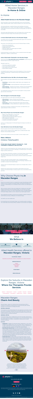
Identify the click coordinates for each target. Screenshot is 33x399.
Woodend (29, 293)
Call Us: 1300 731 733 (16, 232)
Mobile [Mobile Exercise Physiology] (16, 263)
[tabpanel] (16, 356)
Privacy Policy (7, 397)
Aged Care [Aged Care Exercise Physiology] (16, 265)
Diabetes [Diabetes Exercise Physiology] (16, 266)
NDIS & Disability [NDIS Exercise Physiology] (16, 264)
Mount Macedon (6, 293)
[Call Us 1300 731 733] (29, 1)
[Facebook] (15, 393)
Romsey (24, 293)
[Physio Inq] (8, 1)
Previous (5, 350)
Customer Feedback (18, 397)
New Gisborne (12, 293)
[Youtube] (19, 393)
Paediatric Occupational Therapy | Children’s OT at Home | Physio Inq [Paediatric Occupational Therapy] (16, 258)
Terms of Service (10, 397)
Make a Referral (22, 1)
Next (27, 350)
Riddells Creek (19, 293)
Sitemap (26, 397)
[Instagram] (17, 393)
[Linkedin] (13, 393)
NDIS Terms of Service (14, 397)
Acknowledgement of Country (22, 397)
